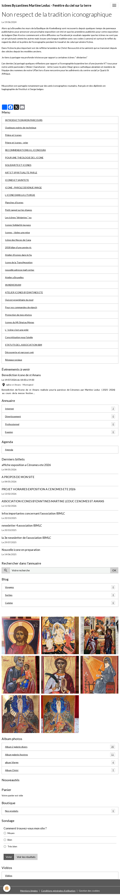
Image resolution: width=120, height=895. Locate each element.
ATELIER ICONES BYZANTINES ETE (24, 292)
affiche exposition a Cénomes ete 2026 (26, 465)
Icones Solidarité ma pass (18, 225)
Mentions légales (29, 890)
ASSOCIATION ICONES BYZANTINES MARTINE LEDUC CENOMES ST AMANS (53, 501)
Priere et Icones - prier (16, 142)
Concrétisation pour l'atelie (19, 337)
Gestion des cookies (89, 890)
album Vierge (60, 762)
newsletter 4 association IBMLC (22, 525)
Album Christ (60, 770)
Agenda (9, 449)
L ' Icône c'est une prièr (17, 329)
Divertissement (60, 416)
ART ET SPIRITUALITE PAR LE (21, 172)
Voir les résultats (26, 856)
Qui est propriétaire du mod (19, 299)
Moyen (11, 833)
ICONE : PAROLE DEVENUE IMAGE (23, 187)
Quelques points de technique (20, 127)
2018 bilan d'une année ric (18, 247)
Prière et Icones (13, 135)
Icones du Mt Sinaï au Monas (19, 322)
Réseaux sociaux (13, 359)
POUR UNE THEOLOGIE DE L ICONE (24, 157)
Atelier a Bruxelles (14, 277)
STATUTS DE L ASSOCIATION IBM (23, 344)
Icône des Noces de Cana (18, 240)
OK (114, 570)
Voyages (60, 587)
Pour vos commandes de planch (21, 307)
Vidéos (8, 875)
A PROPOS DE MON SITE (18, 477)
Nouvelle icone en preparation (21, 549)
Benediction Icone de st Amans (21, 375)
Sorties (60, 595)
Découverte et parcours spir (19, 352)
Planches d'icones (14, 202)
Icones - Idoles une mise (17, 232)
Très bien (12, 846)
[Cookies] (7, 888)
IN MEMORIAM (13, 284)
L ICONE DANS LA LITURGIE (20, 195)
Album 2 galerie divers (60, 747)
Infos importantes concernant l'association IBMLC (33, 513)
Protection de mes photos (18, 314)
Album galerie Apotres (60, 754)
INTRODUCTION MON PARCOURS (23, 120)
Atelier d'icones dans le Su (18, 255)
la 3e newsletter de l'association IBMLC (26, 537)
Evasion (60, 432)
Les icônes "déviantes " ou (18, 217)
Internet (60, 408)
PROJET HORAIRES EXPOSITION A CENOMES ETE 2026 (38, 489)
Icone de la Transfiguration (18, 262)
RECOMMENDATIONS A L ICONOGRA (25, 150)
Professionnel (60, 424)
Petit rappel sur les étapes (18, 210)
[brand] (46, 5)
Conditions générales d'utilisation (58, 890)
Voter (9, 856)
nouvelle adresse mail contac (19, 269)
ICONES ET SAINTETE (17, 180)
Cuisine (60, 603)
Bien (10, 839)
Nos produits (60, 811)
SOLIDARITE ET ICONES (18, 165)
